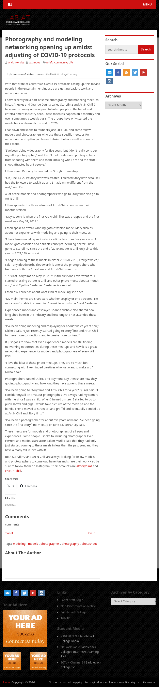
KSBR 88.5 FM (70, 636)
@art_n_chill (13, 471)
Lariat (7, 682)
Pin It (91, 533)
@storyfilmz (84, 466)
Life (71, 62)
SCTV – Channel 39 (73, 662)
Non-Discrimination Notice (78, 606)
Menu (147, 4)
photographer (50, 544)
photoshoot (89, 544)
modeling (19, 544)
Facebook (118, 72)
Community (60, 62)
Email (109, 72)
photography (70, 544)
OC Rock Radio (70, 647)
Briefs (49, 62)
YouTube (143, 72)
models (33, 544)
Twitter (135, 72)
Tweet (9, 533)
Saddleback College (73, 612)
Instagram (109, 81)
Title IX (65, 618)
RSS (126, 72)
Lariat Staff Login (72, 600)
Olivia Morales (16, 62)
